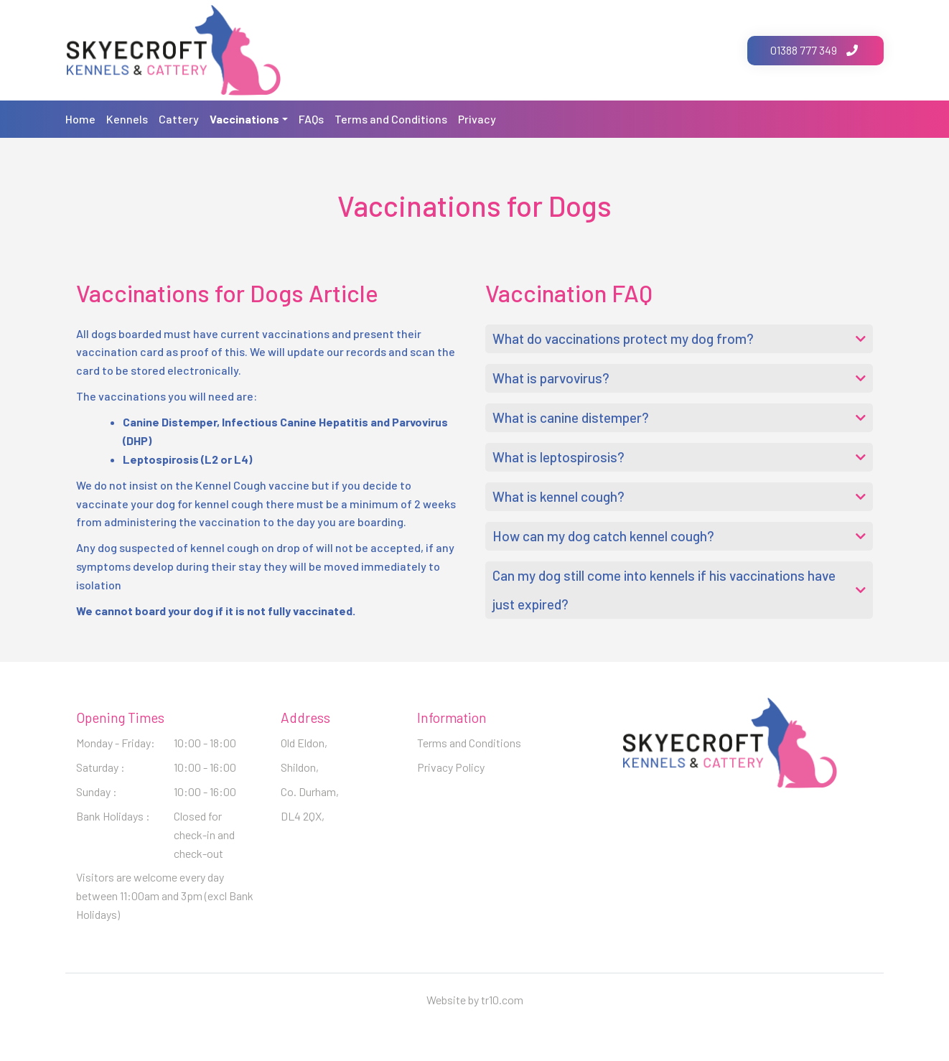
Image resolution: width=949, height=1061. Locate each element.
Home (80, 119)
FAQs (311, 119)
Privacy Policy (451, 767)
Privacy (477, 119)
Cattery (179, 119)
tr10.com (502, 999)
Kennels (127, 119)
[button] (679, 338)
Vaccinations (244, 119)
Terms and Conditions (391, 119)
